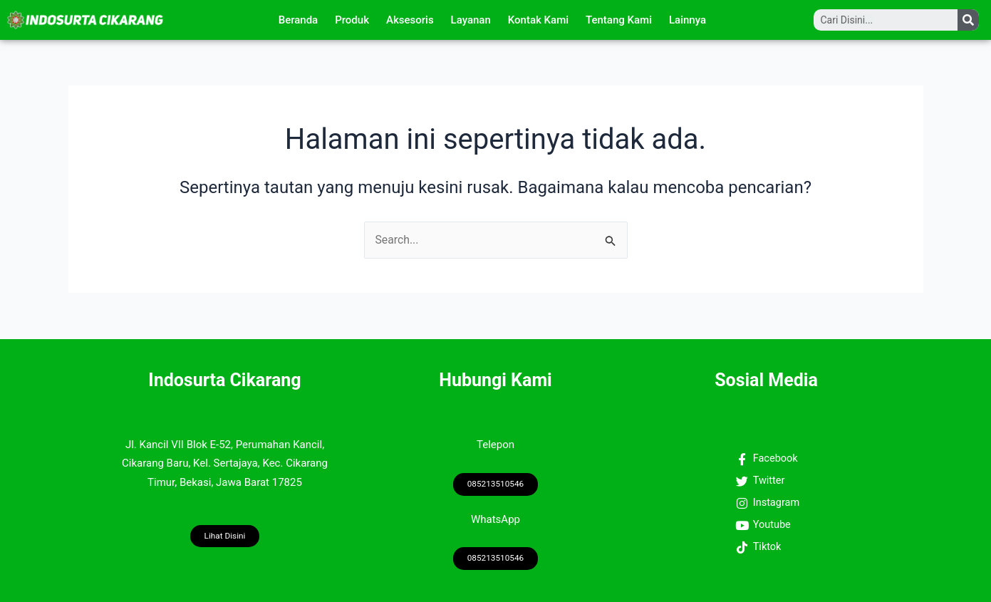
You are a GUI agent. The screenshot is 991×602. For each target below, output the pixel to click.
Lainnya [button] (687, 20)
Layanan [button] (471, 20)
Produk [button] (352, 20)
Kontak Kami (538, 20)
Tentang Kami (619, 20)
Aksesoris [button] (410, 20)
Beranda (298, 20)
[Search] (968, 20)
